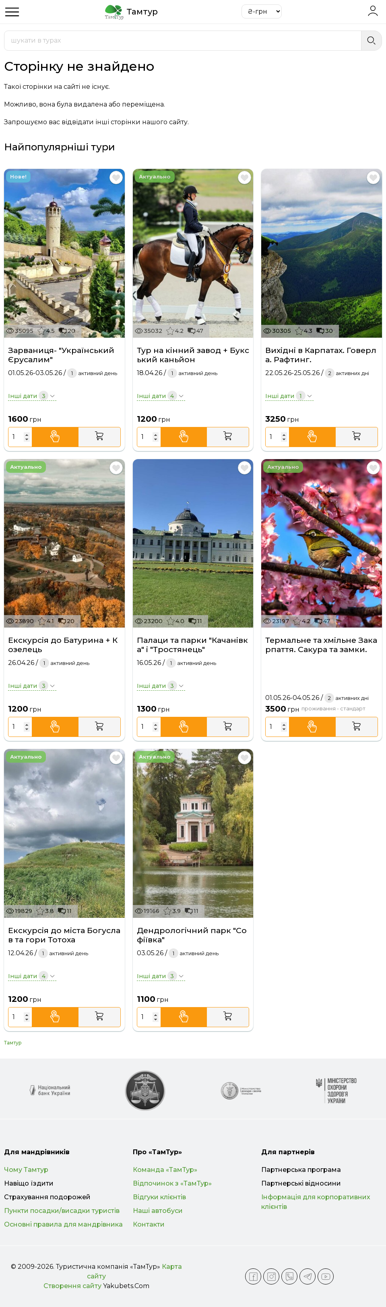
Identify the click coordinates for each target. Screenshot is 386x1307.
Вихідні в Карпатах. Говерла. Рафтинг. (320, 355)
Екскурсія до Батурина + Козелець (63, 645)
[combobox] (182, 41)
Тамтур (13, 1043)
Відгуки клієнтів (159, 1197)
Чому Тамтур (26, 1170)
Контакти (149, 1224)
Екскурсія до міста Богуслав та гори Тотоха (64, 935)
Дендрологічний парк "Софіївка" (192, 935)
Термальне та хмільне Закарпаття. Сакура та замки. (321, 645)
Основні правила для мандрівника (63, 1224)
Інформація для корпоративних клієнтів (315, 1202)
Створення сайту (72, 1286)
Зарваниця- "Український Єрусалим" (61, 355)
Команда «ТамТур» (165, 1170)
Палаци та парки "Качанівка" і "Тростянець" (192, 645)
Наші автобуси (158, 1211)
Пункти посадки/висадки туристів (62, 1211)
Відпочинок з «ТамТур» (172, 1183)
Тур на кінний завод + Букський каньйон (193, 355)
